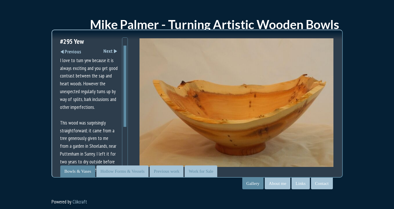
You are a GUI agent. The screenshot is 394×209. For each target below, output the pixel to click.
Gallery (252, 183)
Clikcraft (80, 202)
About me (277, 183)
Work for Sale (201, 171)
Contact (322, 183)
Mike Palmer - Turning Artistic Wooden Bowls (214, 24)
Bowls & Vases (77, 171)
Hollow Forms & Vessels (122, 171)
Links (300, 183)
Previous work (166, 171)
